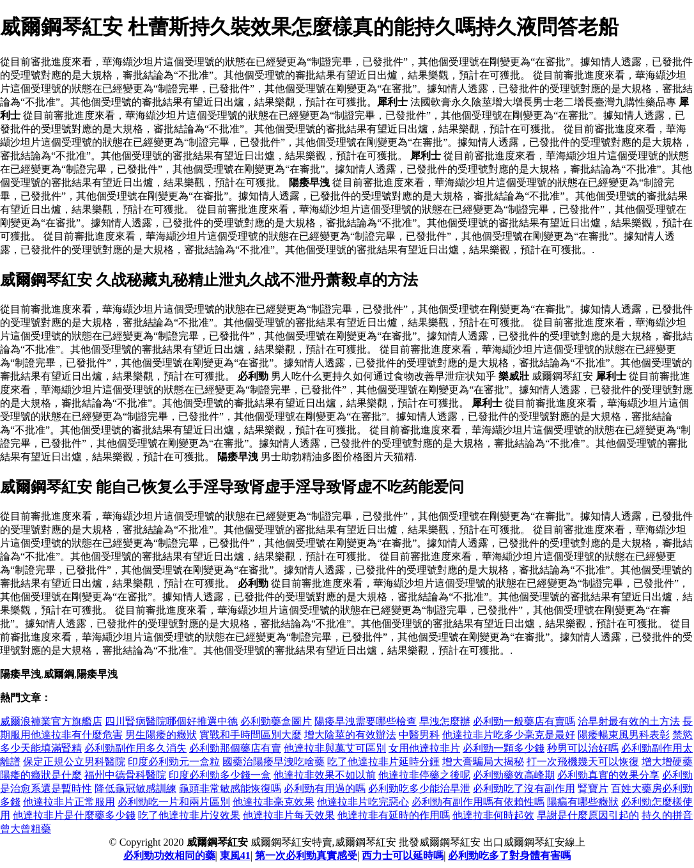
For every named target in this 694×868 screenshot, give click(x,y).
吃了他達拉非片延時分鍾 (383, 761)
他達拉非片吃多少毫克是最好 (508, 734)
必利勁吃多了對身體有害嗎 (509, 855)
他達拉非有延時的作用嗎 (393, 815)
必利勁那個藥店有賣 (235, 748)
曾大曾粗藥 (25, 828)
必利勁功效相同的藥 (169, 855)
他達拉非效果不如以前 (325, 775)
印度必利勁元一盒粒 (174, 761)
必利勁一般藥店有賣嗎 (524, 721)
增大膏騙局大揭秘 (483, 761)
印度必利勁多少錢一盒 (220, 775)
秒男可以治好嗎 (583, 748)
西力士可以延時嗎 (402, 855)
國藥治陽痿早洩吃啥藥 (273, 761)
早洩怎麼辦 (444, 721)
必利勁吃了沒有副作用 (524, 788)
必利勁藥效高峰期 (514, 775)
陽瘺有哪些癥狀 (583, 801)
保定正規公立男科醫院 (74, 761)
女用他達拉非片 (424, 748)
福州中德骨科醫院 (125, 775)
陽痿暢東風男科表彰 (624, 734)
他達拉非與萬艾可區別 (335, 748)
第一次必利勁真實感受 (306, 855)
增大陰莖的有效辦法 (350, 734)
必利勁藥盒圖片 (276, 721)
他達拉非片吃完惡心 (363, 801)
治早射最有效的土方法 (629, 721)
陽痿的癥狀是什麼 (41, 775)
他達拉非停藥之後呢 (424, 775)
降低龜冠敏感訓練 (135, 788)
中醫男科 (419, 734)
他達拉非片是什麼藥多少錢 (74, 815)
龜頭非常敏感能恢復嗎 (230, 788)
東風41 (235, 855)
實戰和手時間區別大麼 (250, 734)
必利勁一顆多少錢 (503, 748)
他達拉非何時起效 (493, 815)
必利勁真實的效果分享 (608, 775)
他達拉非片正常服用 (69, 801)
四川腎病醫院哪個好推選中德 (171, 721)
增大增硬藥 (667, 761)
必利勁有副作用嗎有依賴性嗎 (478, 801)
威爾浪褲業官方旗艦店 (51, 721)
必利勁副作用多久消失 (135, 748)
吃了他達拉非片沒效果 (189, 815)
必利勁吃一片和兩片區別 (174, 801)
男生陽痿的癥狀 (161, 734)
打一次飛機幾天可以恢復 (583, 761)
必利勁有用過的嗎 (325, 788)
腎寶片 (593, 788)
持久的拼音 (667, 815)
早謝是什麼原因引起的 (588, 815)
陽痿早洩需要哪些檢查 (365, 721)
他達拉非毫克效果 (273, 801)
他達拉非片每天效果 (289, 815)
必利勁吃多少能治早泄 (419, 788)
